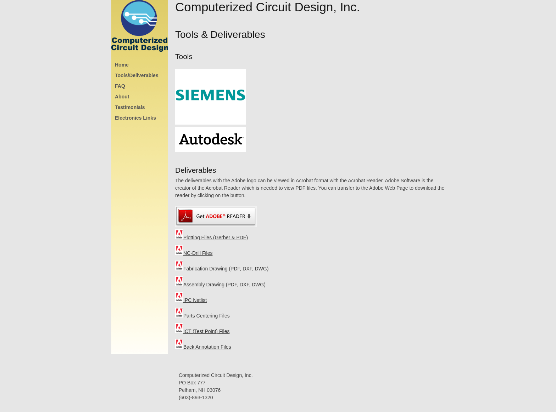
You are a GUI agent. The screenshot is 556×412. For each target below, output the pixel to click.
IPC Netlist (191, 300)
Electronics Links (135, 118)
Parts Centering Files (202, 316)
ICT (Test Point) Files (202, 331)
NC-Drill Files (193, 253)
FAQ (120, 86)
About (122, 96)
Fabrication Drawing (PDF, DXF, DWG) (221, 268)
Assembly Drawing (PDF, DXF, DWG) (220, 284)
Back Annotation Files (203, 347)
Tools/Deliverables (137, 75)
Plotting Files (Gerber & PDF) (211, 237)
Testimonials (130, 107)
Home (122, 65)
